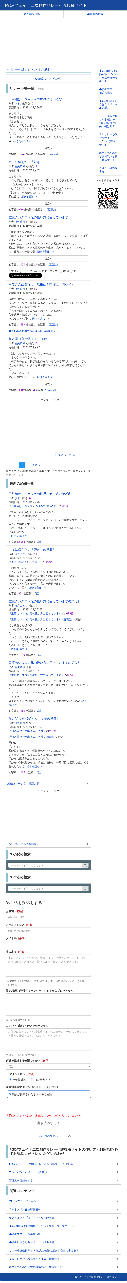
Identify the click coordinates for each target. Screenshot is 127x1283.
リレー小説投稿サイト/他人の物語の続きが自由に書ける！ (108, 121)
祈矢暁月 (20, 166)
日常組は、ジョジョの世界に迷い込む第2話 (39, 493)
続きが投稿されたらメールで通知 (30, 1094)
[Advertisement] (63, 42)
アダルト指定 (17, 1074)
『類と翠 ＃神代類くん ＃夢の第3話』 (32, 736)
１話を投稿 (32, 14)
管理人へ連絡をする (108, 169)
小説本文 (11, 952)
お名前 (10, 911)
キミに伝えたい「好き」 (26, 162)
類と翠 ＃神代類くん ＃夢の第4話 (33, 718)
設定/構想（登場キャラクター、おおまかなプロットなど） (41, 990)
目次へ (49, 148)
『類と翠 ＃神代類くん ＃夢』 (27, 731)
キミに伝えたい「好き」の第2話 (31, 549)
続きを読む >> (21, 141)
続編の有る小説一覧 (48, 78)
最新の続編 (95, 14)
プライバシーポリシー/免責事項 (28, 1172)
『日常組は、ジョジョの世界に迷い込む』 (34, 506)
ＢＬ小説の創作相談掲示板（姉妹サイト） (35, 331)
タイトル (11, 938)
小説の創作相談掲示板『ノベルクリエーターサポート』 (108, 76)
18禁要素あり (40, 1079)
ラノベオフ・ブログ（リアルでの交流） (33, 1217)
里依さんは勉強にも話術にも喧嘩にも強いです (41, 284)
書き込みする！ (48, 1123)
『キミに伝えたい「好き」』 (26, 562)
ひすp (18, 103)
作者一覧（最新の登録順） (23, 844)
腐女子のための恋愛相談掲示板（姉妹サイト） (108, 156)
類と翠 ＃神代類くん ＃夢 (28, 339)
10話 (38, 542)
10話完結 (52, 154)
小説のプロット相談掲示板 (108, 90)
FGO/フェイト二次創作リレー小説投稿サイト (46, 5)
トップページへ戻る (24, 1201)
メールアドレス (15, 925)
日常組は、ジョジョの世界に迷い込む (35, 99)
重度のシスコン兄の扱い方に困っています (38, 217)
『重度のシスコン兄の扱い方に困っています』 (36, 613)
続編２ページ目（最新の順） (24, 783)
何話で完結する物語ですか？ (23, 1060)
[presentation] (31, 1106)
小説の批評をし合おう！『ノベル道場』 (108, 104)
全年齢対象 (17, 1079)
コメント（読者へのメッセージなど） (28, 1025)
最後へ (36, 465)
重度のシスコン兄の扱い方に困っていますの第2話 (44, 662)
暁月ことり (21, 554)
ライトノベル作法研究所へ (25, 1209)
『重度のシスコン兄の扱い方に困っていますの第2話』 (41, 619)
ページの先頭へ (48, 1136)
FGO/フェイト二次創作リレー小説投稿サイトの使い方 (41, 1164)
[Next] (66, 455)
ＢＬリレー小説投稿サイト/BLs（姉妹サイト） (108, 139)
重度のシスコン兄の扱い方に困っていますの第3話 (44, 601)
